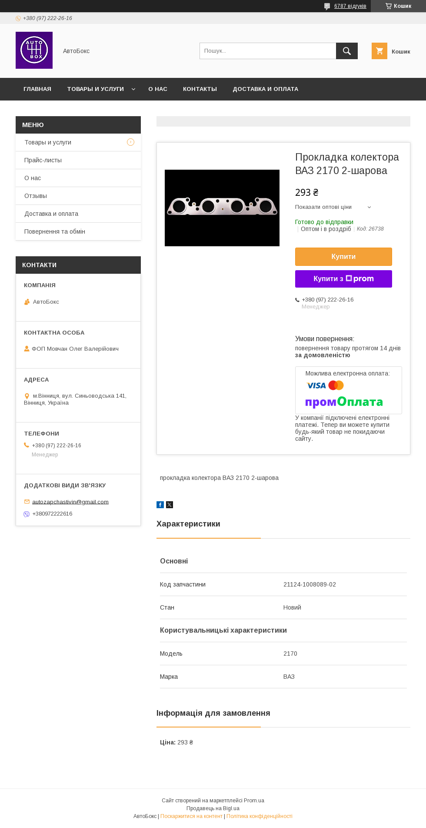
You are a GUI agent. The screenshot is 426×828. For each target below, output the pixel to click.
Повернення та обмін (54, 231)
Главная (37, 89)
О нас (157, 89)
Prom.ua (254, 801)
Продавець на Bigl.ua (213, 808)
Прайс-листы (43, 160)
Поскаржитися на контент (191, 816)
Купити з (343, 279)
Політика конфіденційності (259, 816)
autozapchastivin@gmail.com (70, 501)
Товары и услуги (95, 89)
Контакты (200, 89)
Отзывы (35, 195)
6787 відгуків (350, 6)
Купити (344, 256)
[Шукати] (347, 51)
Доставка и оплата (265, 89)
